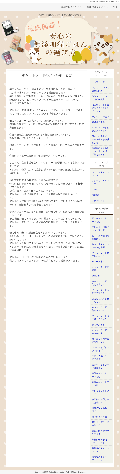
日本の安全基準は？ (99, 409)
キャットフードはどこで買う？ (100, 291)
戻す (115, 6)
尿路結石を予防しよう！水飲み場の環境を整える (100, 151)
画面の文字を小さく (71, 6)
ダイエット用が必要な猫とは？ (100, 340)
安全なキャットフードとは (100, 220)
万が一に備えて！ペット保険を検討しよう (100, 139)
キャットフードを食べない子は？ (100, 331)
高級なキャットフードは (100, 383)
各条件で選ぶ (98, 122)
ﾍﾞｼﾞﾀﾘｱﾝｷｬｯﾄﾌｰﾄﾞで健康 (100, 357)
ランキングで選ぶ (100, 116)
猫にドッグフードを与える (100, 424)
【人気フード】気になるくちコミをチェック (100, 108)
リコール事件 (98, 261)
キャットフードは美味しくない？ (100, 317)
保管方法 (96, 276)
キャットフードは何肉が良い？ (100, 309)
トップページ (98, 82)
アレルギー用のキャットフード (100, 228)
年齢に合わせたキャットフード (100, 441)
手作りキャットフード (100, 392)
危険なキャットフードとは (100, 375)
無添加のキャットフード (100, 450)
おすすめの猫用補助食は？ (100, 237)
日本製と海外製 (99, 417)
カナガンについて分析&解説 (100, 89)
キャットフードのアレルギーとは (100, 254)
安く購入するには (100, 324)
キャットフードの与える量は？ (100, 283)
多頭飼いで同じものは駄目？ (100, 401)
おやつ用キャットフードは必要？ (100, 246)
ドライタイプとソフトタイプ (100, 349)
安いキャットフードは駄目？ (100, 366)
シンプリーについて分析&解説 (100, 98)
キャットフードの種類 (100, 268)
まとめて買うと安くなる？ (100, 300)
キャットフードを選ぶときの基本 (100, 129)
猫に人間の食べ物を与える (100, 432)
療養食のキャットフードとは (100, 458)
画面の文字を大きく (97, 6)
